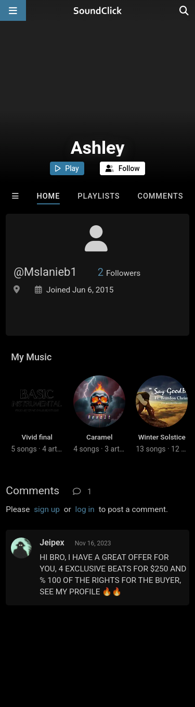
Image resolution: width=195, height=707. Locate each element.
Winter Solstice (162, 437)
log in (85, 509)
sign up (47, 509)
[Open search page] (184, 10)
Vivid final (37, 437)
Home (48, 196)
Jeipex (52, 542)
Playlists (98, 196)
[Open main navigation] (13, 10)
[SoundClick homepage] (97, 10)
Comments (161, 196)
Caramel (99, 437)
